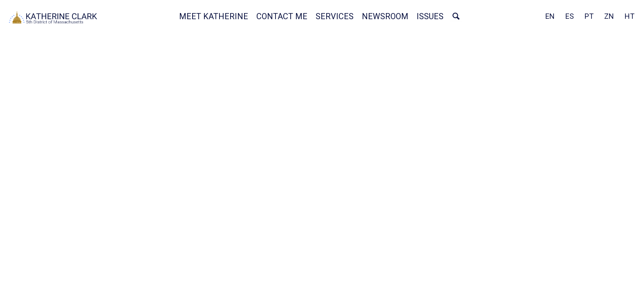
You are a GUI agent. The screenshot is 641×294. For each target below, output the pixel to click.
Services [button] (335, 16)
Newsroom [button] (385, 16)
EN (550, 16)
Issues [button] (430, 16)
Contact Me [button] (281, 16)
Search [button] (456, 16)
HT (629, 16)
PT (589, 16)
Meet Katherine (213, 16)
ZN (609, 16)
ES (569, 16)
